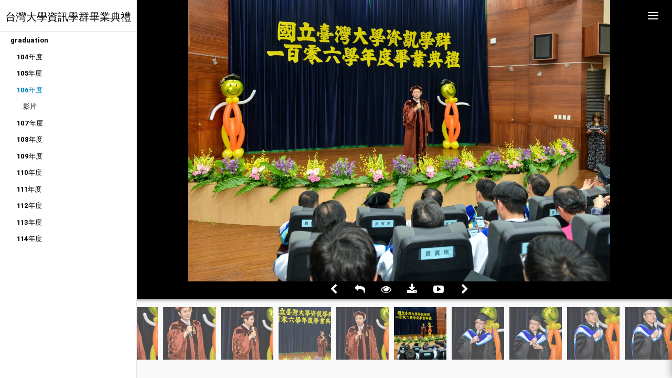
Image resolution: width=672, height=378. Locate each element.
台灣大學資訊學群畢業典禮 (68, 16)
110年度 (29, 172)
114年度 (29, 238)
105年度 (29, 73)
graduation (29, 40)
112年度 (29, 205)
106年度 (29, 90)
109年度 (29, 156)
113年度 (29, 222)
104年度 (29, 56)
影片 (30, 106)
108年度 (29, 139)
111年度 (29, 189)
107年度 (30, 123)
